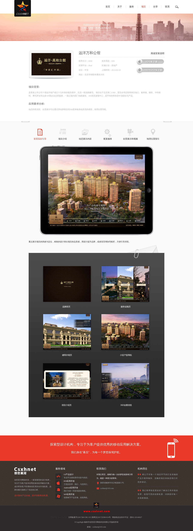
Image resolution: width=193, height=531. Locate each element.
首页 (108, 6)
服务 (131, 6)
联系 (167, 6)
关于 (119, 6)
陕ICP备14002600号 (58, 517)
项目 (143, 6)
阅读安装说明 (157, 53)
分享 (155, 6)
